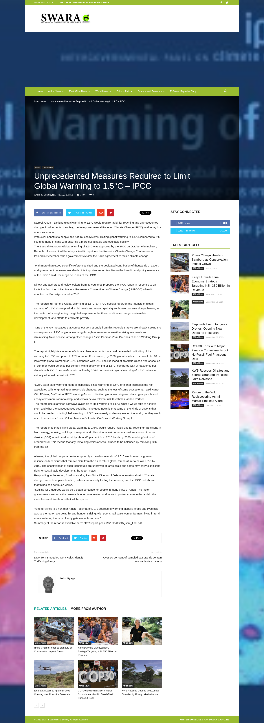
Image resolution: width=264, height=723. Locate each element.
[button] (225, 91)
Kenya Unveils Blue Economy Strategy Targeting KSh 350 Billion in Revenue (97, 651)
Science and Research (151, 91)
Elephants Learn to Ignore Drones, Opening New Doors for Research (210, 329)
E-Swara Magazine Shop (183, 91)
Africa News (56, 91)
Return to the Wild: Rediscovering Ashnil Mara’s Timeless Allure (207, 397)
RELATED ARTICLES (50, 609)
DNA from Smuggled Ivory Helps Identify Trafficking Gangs (58, 559)
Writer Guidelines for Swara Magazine (85, 2)
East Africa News (79, 91)
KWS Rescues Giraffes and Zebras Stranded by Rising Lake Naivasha (211, 375)
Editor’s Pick (124, 91)
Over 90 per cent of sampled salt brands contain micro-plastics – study (132, 559)
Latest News (48, 168)
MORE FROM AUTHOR (88, 609)
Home (40, 91)
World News (103, 91)
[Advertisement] (132, 59)
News (37, 168)
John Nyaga (49, 195)
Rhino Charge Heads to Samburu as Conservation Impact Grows (210, 260)
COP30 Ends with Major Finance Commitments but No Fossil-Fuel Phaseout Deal (95, 694)
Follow (223, 230)
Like (225, 223)
